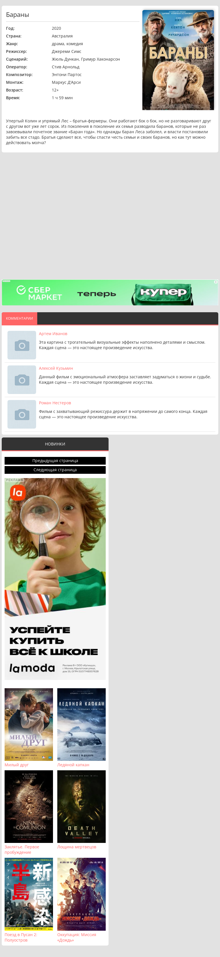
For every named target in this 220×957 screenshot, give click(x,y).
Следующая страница (55, 469)
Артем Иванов (53, 333)
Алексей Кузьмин (56, 368)
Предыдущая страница (55, 460)
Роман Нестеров (55, 402)
